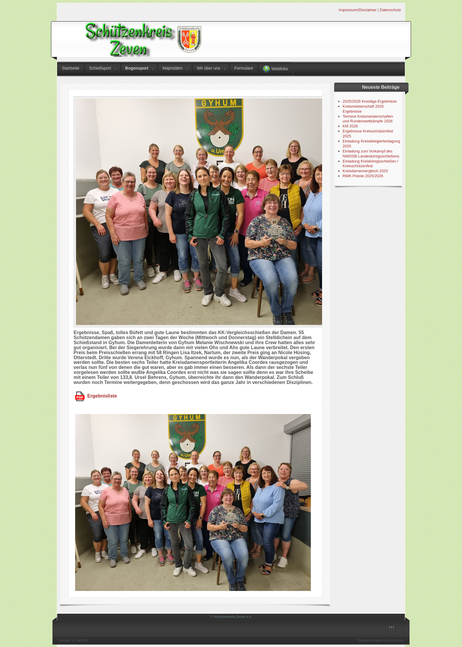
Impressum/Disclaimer (358, 10)
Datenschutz (390, 10)
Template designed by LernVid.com (380, 640)
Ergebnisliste (96, 395)
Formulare (243, 68)
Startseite (70, 68)
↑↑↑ (392, 627)
